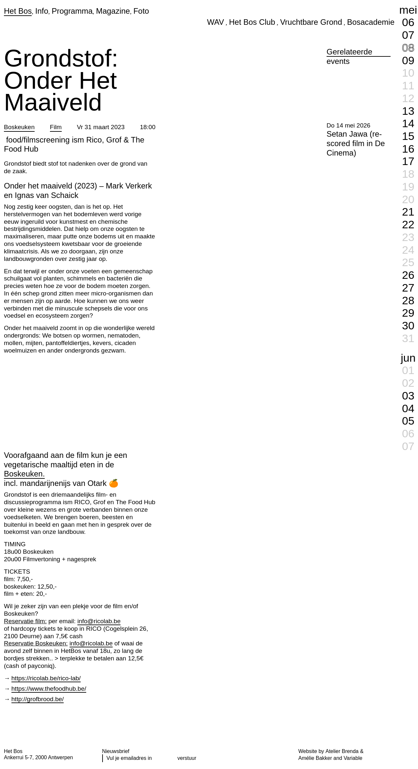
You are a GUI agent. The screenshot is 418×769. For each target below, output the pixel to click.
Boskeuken (19, 127)
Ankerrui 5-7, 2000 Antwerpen (38, 757)
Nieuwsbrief (116, 751)
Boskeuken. (24, 473)
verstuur (186, 758)
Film (56, 127)
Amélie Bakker (315, 758)
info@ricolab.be (99, 621)
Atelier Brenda (342, 751)
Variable (353, 758)
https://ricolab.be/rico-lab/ (46, 678)
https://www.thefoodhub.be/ (48, 688)
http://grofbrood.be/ (37, 699)
